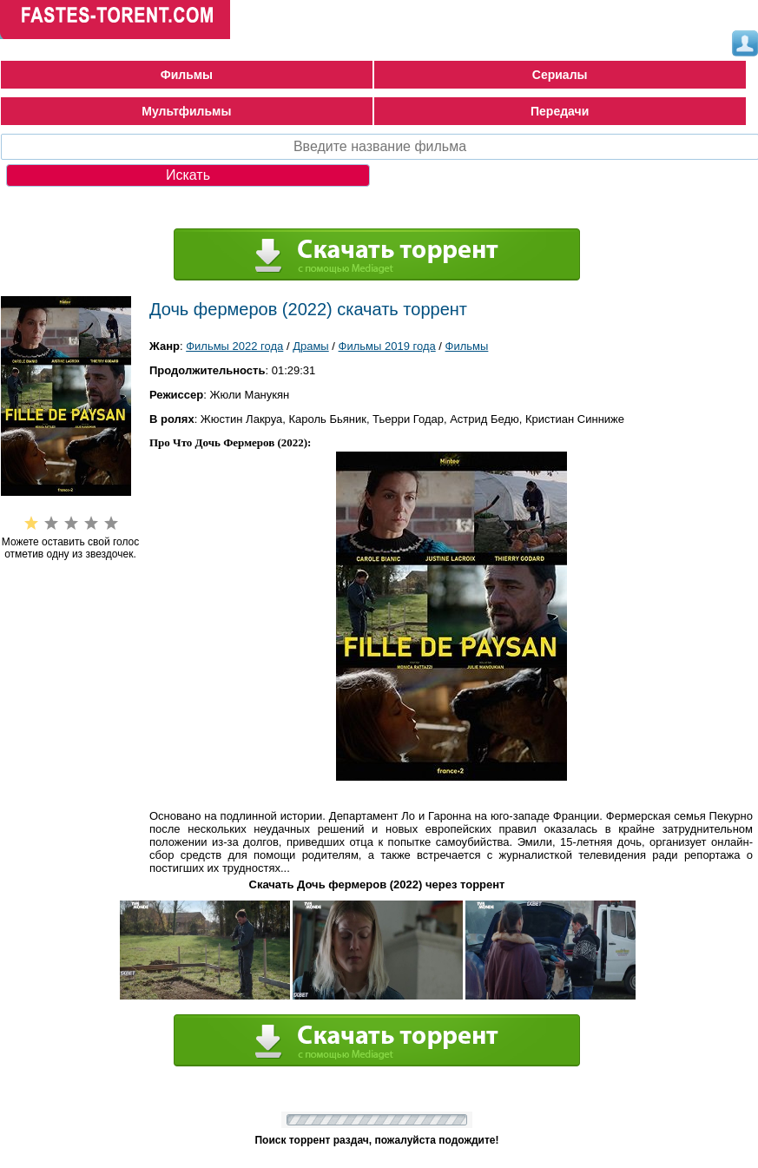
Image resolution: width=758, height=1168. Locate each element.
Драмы (311, 346)
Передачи (560, 111)
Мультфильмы (186, 111)
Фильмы (187, 75)
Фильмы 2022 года (234, 346)
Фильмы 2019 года (387, 346)
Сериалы (560, 75)
